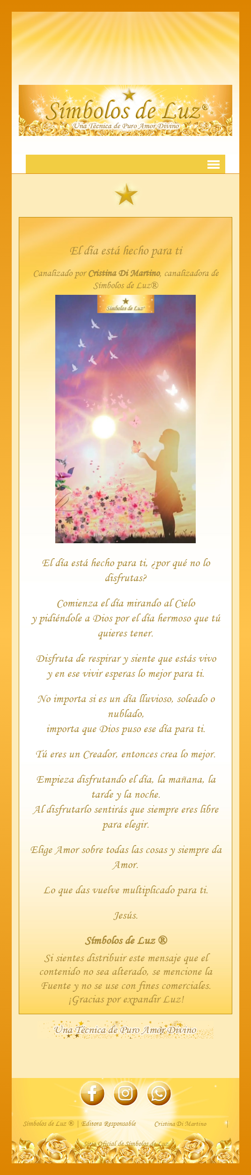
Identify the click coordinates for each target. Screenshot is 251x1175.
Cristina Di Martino (123, 273)
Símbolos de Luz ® (125, 940)
